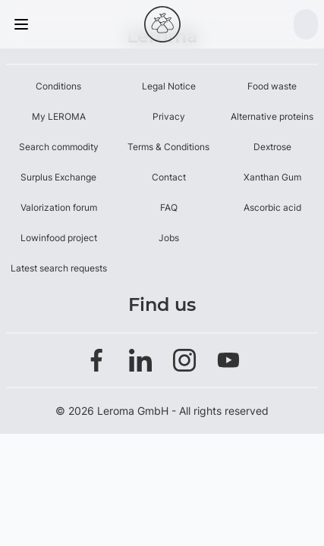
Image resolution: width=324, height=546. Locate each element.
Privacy (169, 116)
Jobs (169, 237)
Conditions (58, 86)
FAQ (169, 207)
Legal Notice (169, 86)
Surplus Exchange (58, 177)
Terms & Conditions (168, 146)
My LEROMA (59, 116)
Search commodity (59, 146)
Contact (169, 177)
